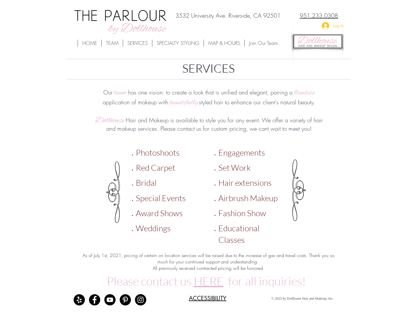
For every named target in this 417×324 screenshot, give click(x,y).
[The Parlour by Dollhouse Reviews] (79, 299)
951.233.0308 (319, 15)
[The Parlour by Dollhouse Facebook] (94, 299)
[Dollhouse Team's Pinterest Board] (125, 299)
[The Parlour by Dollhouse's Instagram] (140, 299)
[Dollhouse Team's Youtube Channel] (110, 299)
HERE (209, 281)
